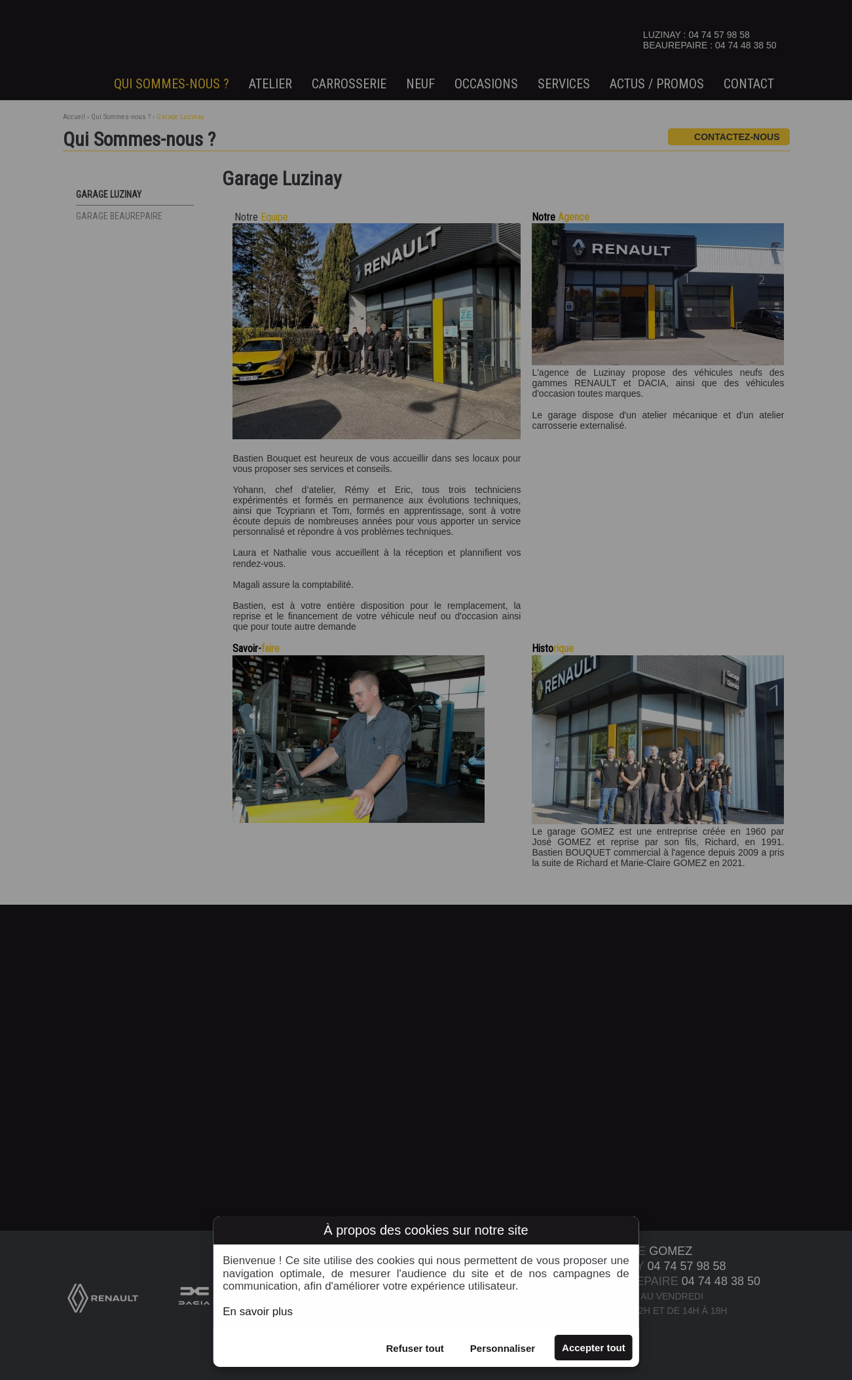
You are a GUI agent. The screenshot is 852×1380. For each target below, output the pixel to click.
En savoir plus (258, 1311)
